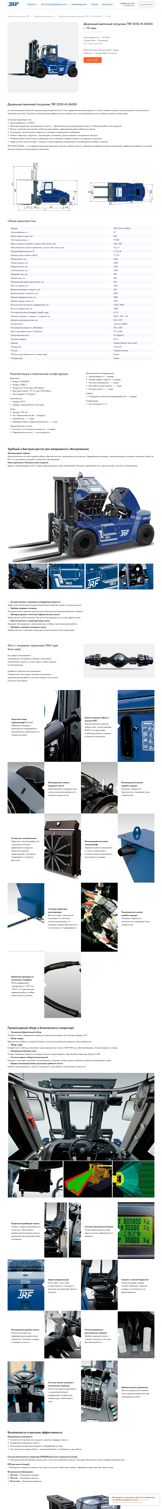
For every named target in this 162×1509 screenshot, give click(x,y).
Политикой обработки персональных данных (130, 1501)
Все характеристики (93, 43)
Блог (85, 1484)
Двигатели (50, 1493)
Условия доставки (90, 1475)
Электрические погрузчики (56, 1478)
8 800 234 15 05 (128, 1472)
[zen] (25, 1477)
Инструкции (88, 1481)
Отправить (94, 1436)
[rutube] (30, 1477)
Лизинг (86, 1478)
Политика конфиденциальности (20, 1489)
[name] (119, 1388)
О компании (88, 1472)
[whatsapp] (9, 1477)
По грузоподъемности (54, 4)
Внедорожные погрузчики (55, 1475)
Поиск (94, 4)
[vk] (21, 1477)
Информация (79, 4)
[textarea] (119, 1416)
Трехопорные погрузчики (55, 1484)
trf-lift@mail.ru (127, 1473)
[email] (119, 1405)
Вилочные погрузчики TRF (18, 16)
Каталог (31, 4)
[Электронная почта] (17, 1477)
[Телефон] (13, 1477)
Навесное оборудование (55, 1490)
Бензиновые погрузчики (55, 1481)
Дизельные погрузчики (43, 16)
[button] (146, 4)
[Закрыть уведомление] (157, 1496)
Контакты (107, 4)
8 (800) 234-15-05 (127, 3)
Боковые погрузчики (53, 1487)
